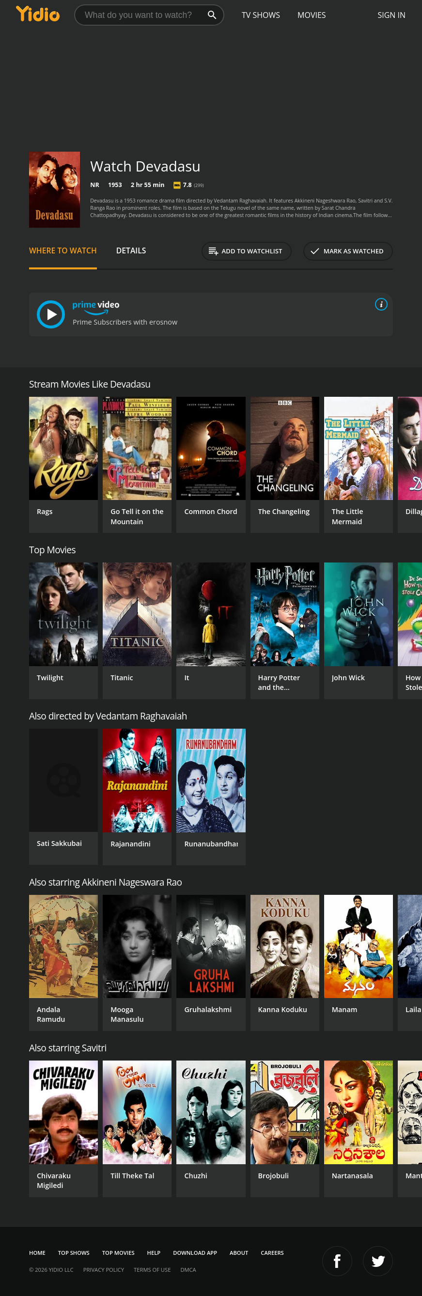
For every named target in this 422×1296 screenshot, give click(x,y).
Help (154, 1252)
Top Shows (74, 1252)
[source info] (379, 304)
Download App (195, 1252)
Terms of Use (152, 1269)
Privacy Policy (103, 1269)
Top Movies (118, 1252)
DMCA (188, 1269)
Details (131, 250)
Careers (272, 1252)
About (239, 1252)
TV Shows (261, 15)
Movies (311, 15)
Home (37, 1252)
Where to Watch (63, 250)
